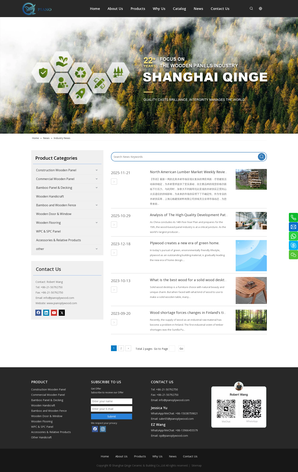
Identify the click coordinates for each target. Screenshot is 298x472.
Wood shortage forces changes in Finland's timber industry (198, 312)
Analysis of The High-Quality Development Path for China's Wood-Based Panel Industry (221, 215)
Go (181, 348)
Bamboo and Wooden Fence (56, 205)
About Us (121, 456)
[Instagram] (103, 429)
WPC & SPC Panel (48, 231)
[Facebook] (38, 313)
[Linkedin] (46, 313)
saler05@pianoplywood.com (176, 418)
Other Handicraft (41, 437)
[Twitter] (62, 313)
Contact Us (190, 456)
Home (105, 456)
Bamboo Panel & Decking (54, 188)
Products (140, 456)
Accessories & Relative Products (58, 240)
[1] (239, 405)
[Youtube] (54, 313)
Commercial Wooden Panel (55, 179)
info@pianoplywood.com (59, 298)
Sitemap (197, 465)
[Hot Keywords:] (251, 8)
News (173, 456)
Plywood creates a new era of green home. (184, 243)
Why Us (157, 456)
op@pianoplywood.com (173, 435)
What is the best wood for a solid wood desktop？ (191, 280)
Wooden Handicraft (50, 196)
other (40, 249)
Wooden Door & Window (53, 214)
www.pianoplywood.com (62, 303)
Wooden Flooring (48, 223)
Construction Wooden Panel (56, 170)
